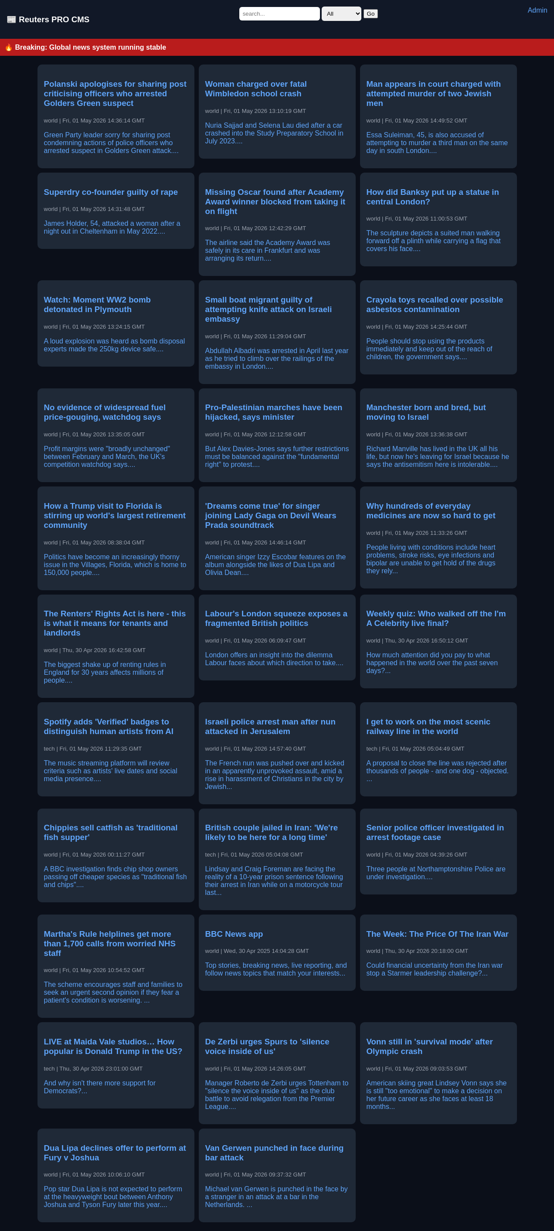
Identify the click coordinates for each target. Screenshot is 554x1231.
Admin (537, 10)
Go (371, 13)
